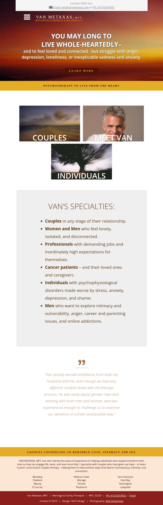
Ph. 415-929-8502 (103, 7)
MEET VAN (114, 136)
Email (133, 495)
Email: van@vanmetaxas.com (71, 7)
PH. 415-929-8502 (116, 495)
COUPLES (50, 136)
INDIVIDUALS (81, 174)
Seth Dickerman (114, 501)
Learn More (81, 70)
